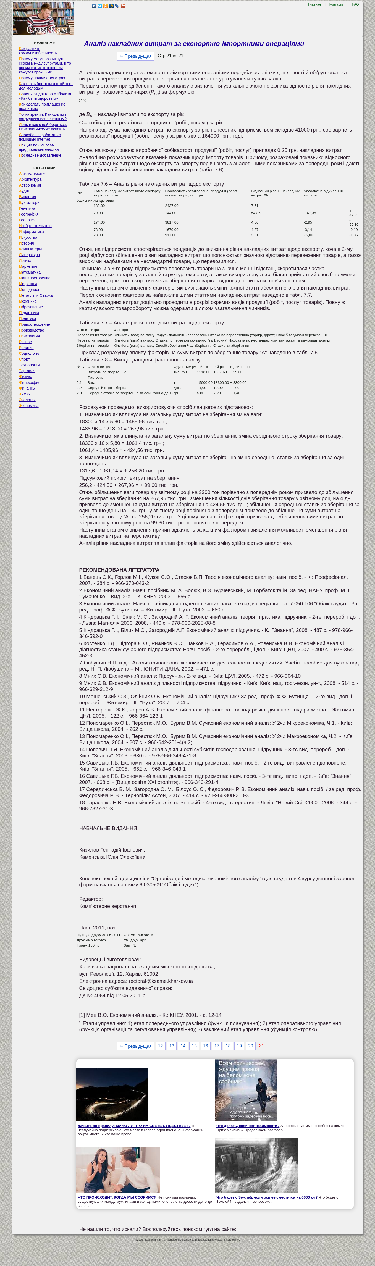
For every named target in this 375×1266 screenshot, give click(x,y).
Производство (31, 330)
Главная (314, 4)
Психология (29, 336)
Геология (27, 220)
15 (194, 1046)
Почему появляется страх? (43, 78)
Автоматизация (32, 173)
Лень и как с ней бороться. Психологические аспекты (43, 126)
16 (205, 1046)
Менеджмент (30, 289)
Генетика (27, 208)
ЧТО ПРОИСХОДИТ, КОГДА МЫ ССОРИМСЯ (117, 1197)
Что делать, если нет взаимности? (247, 1126)
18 (227, 1046)
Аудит (24, 191)
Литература (29, 255)
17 (216, 1046)
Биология (27, 197)
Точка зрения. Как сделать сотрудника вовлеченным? (43, 116)
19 (239, 1046)
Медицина (28, 284)
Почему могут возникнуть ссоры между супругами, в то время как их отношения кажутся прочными (45, 65)
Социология (29, 353)
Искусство (28, 237)
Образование (31, 307)
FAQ (355, 4)
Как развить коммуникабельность (38, 50)
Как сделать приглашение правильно (42, 106)
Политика (27, 318)
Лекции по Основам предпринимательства (39, 147)
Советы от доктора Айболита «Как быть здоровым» (45, 96)
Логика (25, 260)
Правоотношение (34, 324)
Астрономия (30, 185)
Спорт (24, 359)
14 (182, 1046)
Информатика (31, 231)
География (28, 214)
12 (160, 1046)
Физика (25, 376)
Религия (26, 347)
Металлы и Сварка (36, 295)
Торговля (27, 371)
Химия (24, 394)
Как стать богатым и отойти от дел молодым (46, 86)
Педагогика (29, 313)
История (26, 243)
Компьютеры (30, 249)
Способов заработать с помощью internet (40, 137)
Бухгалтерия (30, 202)
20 (250, 1046)
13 (171, 1046)
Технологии (29, 365)
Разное (25, 342)
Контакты (336, 4)
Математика (30, 272)
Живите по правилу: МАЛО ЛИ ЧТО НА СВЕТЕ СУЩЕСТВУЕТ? (134, 1126)
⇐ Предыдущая (135, 56)
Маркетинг (28, 266)
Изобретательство (35, 226)
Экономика (28, 405)
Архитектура (30, 179)
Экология (27, 400)
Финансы (27, 388)
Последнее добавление (40, 155)
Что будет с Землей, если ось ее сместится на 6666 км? (267, 1197)
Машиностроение (34, 278)
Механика (27, 301)
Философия (29, 382)
